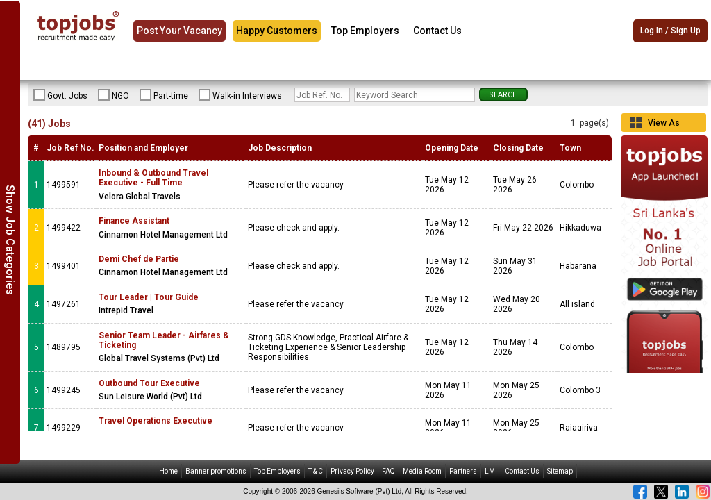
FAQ (388, 471)
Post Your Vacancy (179, 30)
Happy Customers (276, 30)
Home (168, 471)
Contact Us (437, 30)
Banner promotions (215, 471)
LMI (491, 471)
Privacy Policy (352, 471)
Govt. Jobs (60, 95)
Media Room (422, 471)
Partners (463, 471)
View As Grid (664, 125)
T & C (315, 471)
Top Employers (365, 30)
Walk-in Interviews (240, 95)
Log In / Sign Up (670, 31)
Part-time (164, 95)
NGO (113, 95)
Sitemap (560, 471)
